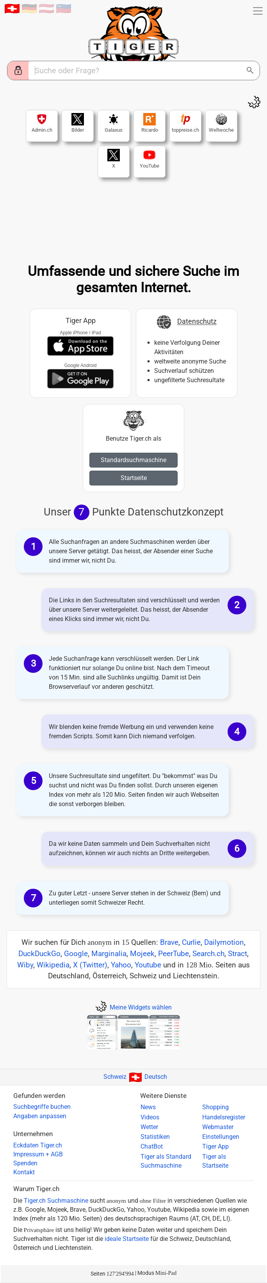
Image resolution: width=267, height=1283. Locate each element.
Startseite (134, 478)
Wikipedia (53, 964)
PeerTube (173, 953)
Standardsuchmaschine (133, 460)
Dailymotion (224, 942)
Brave (169, 942)
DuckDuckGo (39, 953)
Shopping (215, 1107)
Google (76, 953)
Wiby (25, 964)
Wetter (149, 1127)
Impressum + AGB (38, 1154)
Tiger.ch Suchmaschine (56, 1200)
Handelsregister (223, 1117)
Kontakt (24, 1172)
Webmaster (217, 1127)
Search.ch (208, 953)
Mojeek (142, 953)
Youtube (148, 964)
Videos (150, 1117)
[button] (258, 11)
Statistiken (155, 1136)
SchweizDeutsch (135, 1076)
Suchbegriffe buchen (42, 1106)
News (148, 1107)
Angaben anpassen (39, 1116)
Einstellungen (220, 1136)
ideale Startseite (127, 1238)
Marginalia (108, 953)
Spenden (25, 1163)
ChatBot (152, 1146)
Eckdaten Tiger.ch (37, 1145)
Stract (237, 953)
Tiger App (215, 1146)
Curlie (191, 942)
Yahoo (121, 964)
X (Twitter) (90, 964)
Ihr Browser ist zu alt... (133, 221)
